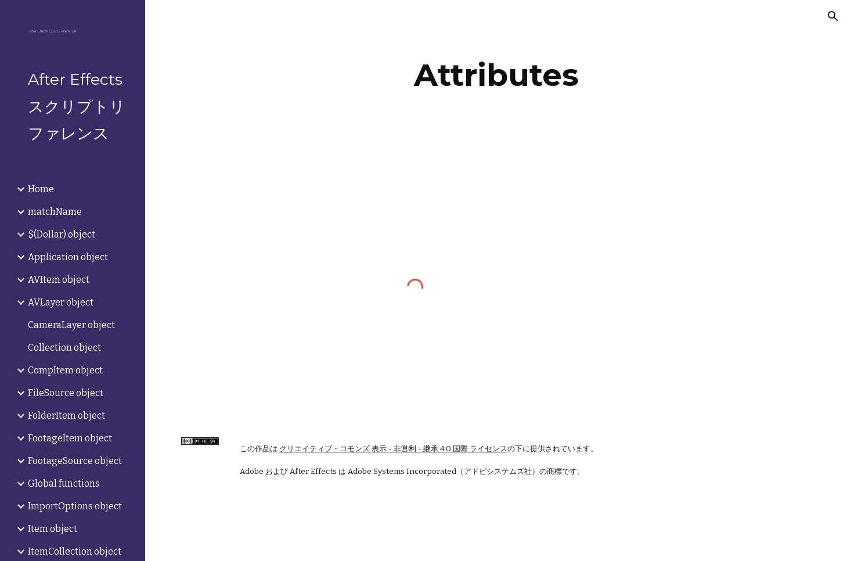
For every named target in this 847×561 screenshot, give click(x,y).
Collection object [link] (64, 347)
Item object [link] (52, 528)
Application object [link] (68, 256)
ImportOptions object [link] (75, 506)
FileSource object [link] (65, 392)
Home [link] (41, 189)
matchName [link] (55, 211)
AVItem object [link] (58, 279)
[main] (496, 75)
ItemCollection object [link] (74, 551)
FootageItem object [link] (70, 438)
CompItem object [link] (65, 370)
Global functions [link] (64, 483)
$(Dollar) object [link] (61, 234)
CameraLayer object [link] (71, 324)
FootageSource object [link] (75, 460)
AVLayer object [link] (60, 302)
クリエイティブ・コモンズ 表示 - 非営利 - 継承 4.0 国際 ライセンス (393, 449)
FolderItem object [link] (66, 415)
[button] (833, 16)
